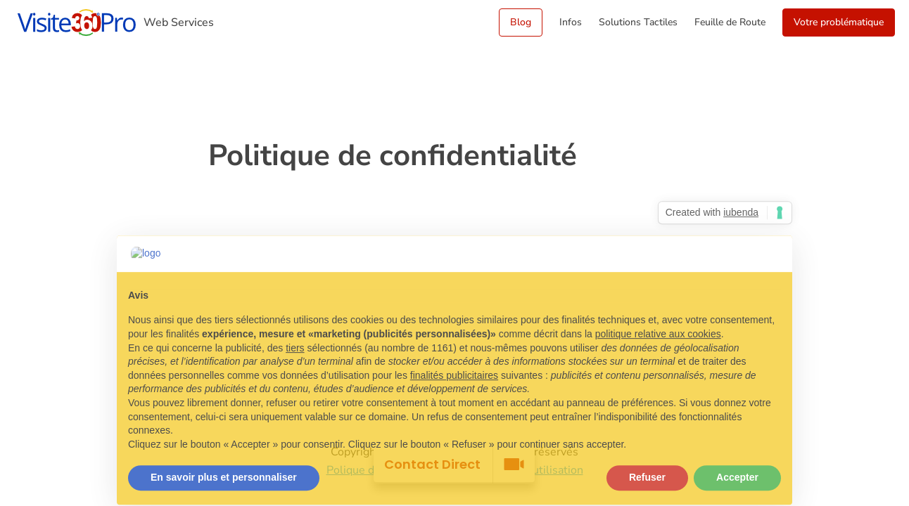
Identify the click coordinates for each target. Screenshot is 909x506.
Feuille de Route (729, 22)
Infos (570, 22)
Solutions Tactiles (638, 22)
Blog (520, 22)
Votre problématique (839, 22)
